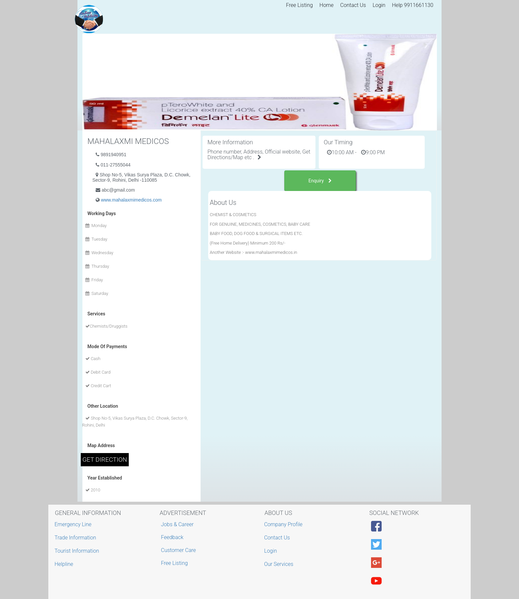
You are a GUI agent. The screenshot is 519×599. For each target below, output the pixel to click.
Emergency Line (74, 524)
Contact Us (353, 5)
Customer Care (178, 550)
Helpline (64, 564)
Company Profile (284, 524)
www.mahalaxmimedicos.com (131, 200)
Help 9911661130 (412, 5)
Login (379, 5)
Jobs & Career (177, 524)
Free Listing (299, 5)
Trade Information (76, 537)
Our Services (279, 564)
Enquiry (320, 180)
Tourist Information (77, 551)
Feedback (172, 537)
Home (326, 5)
